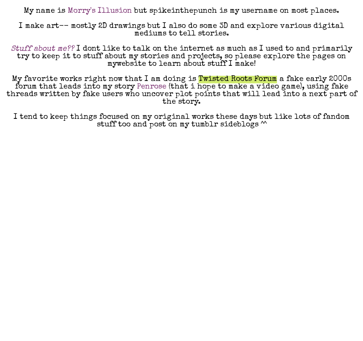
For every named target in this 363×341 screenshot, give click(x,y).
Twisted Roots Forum (238, 79)
